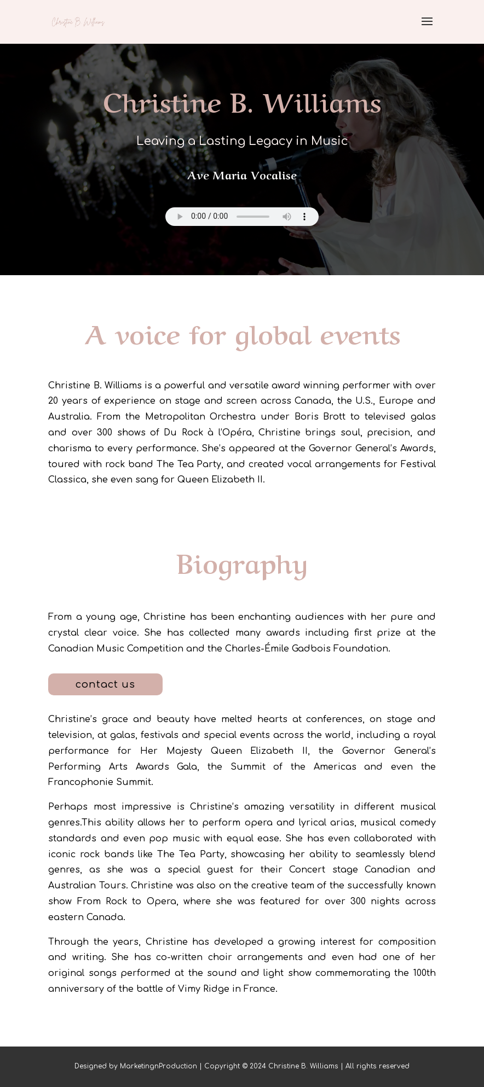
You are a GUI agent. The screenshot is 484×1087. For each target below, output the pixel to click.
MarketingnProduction (158, 1066)
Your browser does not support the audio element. (242, 216)
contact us (105, 684)
